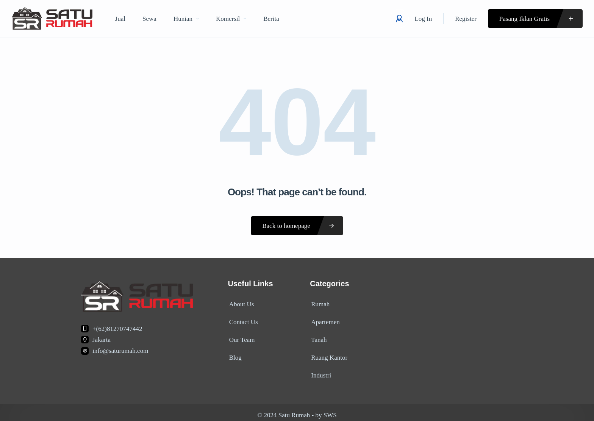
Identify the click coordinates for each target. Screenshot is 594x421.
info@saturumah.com (120, 350)
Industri (320, 370)
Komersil (231, 18)
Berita (271, 18)
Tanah (317, 336)
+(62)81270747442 (117, 328)
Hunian (186, 18)
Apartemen (324, 320)
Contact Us (242, 320)
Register (466, 18)
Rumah (319, 303)
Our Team (241, 336)
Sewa (149, 18)
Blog (234, 353)
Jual (120, 18)
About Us (240, 303)
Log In (423, 18)
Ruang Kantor (328, 353)
